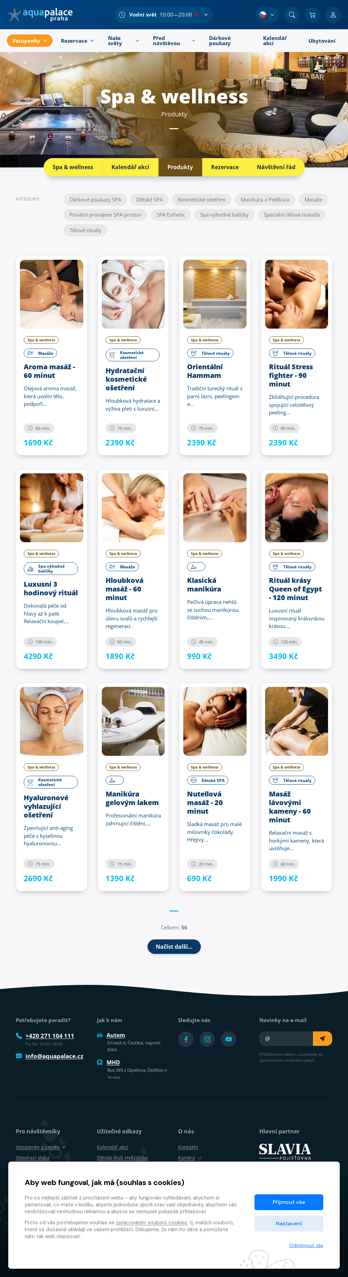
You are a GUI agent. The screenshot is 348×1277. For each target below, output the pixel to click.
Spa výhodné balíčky (224, 214)
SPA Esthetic (170, 214)
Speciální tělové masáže (292, 214)
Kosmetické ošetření (202, 199)
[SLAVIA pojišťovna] (285, 1151)
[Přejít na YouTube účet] (228, 1039)
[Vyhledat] (292, 15)
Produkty (180, 167)
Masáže (313, 199)
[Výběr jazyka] (267, 15)
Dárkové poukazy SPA (95, 199)
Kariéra (190, 1157)
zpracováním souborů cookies (151, 1222)
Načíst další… (174, 946)
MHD (108, 1062)
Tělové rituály (85, 230)
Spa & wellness (73, 167)
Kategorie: (28, 199)
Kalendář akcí (130, 167)
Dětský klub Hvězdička (122, 1157)
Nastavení (289, 1223)
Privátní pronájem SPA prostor (105, 214)
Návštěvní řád (276, 167)
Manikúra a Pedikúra (265, 199)
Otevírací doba (33, 1157)
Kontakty (188, 1147)
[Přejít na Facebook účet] (186, 1039)
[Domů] (40, 15)
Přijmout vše (289, 1202)
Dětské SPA (149, 199)
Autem (111, 1035)
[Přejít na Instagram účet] (207, 1039)
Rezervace (225, 167)
